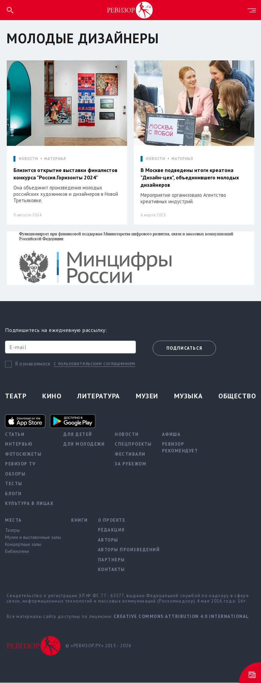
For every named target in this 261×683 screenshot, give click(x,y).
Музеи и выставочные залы (33, 537)
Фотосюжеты (23, 454)
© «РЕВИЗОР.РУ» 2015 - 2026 (98, 646)
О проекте (111, 520)
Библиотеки (17, 552)
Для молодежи (84, 444)
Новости (127, 435)
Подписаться (184, 348)
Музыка (188, 396)
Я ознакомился (32, 364)
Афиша (171, 435)
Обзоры (15, 474)
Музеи (147, 396)
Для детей (77, 435)
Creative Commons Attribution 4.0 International (181, 617)
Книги (79, 520)
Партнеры (111, 560)
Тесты (13, 484)
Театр (16, 396)
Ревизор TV (20, 464)
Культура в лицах (29, 504)
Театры (12, 530)
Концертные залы (23, 545)
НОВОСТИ (28, 159)
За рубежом (130, 464)
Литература (98, 396)
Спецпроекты (133, 444)
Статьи (14, 435)
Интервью (19, 444)
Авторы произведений (129, 550)
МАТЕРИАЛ (55, 159)
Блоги (13, 494)
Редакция (111, 530)
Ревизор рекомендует (180, 448)
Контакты (111, 570)
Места (13, 520)
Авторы (108, 540)
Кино (51, 396)
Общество (237, 396)
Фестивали (130, 454)
